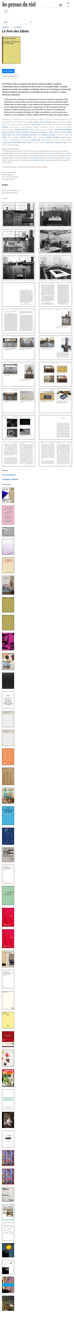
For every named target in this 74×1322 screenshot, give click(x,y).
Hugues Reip (35, 140)
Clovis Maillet (34, 158)
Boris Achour (34, 122)
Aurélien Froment (22, 132)
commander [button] (8, 71)
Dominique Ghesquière (38, 132)
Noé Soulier (27, 142)
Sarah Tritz (49, 142)
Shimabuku (17, 142)
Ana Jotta (16, 135)
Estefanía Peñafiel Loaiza (55, 137)
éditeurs (5, 27)
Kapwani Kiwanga (48, 135)
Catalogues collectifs (10, 479)
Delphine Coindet (21, 130)
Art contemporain (9, 475)
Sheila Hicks (6, 135)
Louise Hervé (51, 155)
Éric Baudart (36, 124)
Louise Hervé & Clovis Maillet (60, 132)
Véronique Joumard (28, 135)
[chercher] (49, 5)
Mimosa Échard (8, 132)
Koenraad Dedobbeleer (63, 130)
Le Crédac (17, 27)
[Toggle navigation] (6, 11)
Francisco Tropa (60, 142)
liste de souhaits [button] (10, 76)
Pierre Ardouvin (46, 122)
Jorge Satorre (7, 142)
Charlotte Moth (26, 137)
